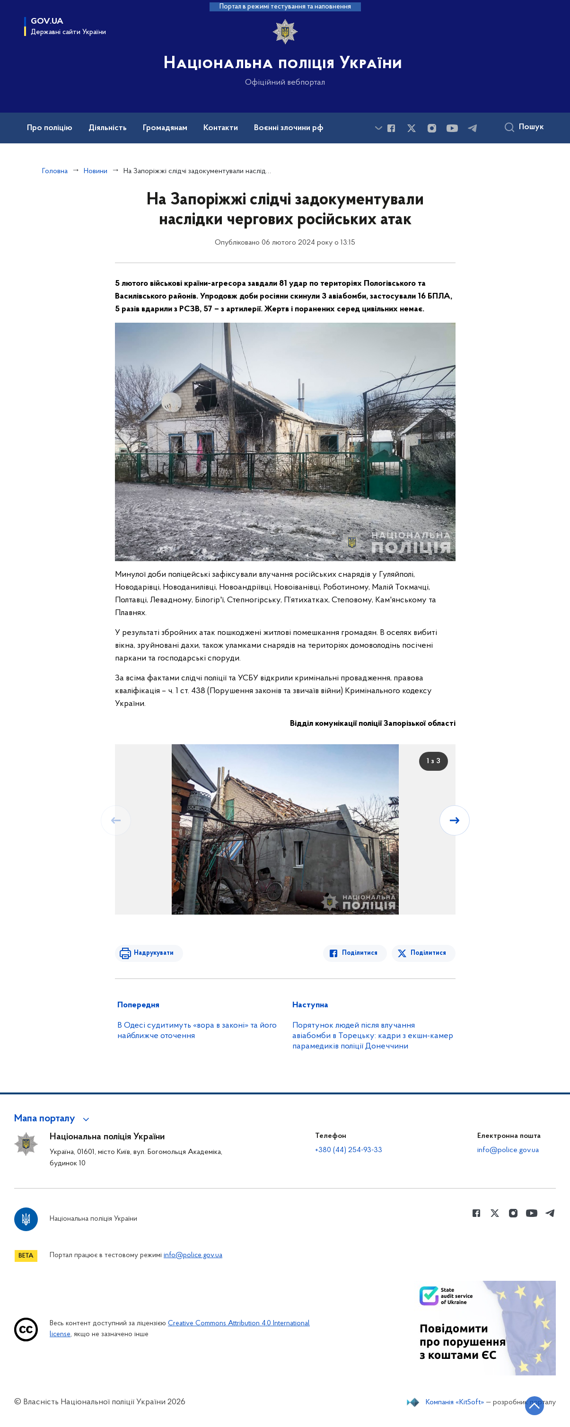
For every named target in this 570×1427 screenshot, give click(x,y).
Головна (55, 171)
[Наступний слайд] (454, 820)
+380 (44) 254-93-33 (348, 1150)
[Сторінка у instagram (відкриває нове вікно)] (432, 128)
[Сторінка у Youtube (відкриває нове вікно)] (452, 128)
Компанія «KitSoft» (455, 1402)
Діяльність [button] (107, 128)
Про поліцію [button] (49, 128)
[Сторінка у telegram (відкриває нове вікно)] (472, 128)
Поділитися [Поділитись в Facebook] (359, 953)
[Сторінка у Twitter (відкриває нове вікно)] (411, 128)
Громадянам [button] (165, 128)
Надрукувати (154, 953)
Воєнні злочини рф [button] (289, 128)
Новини (95, 171)
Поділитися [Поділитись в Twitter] (428, 953)
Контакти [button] (220, 128)
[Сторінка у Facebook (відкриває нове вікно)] (391, 128)
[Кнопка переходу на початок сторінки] (534, 1405)
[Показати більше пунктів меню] (378, 128)
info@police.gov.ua (508, 1150)
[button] (53, 1119)
